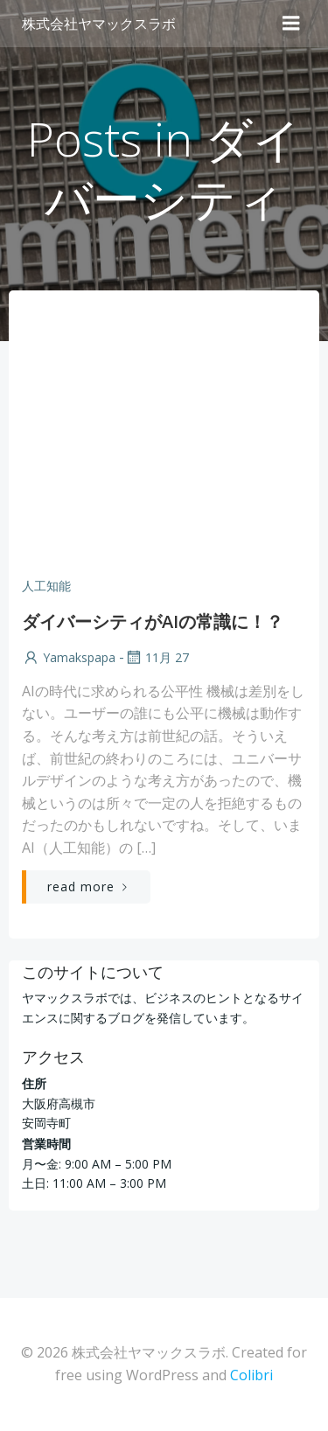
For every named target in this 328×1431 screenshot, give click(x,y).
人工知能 (46, 585)
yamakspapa (68, 657)
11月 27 (156, 657)
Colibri (251, 1375)
